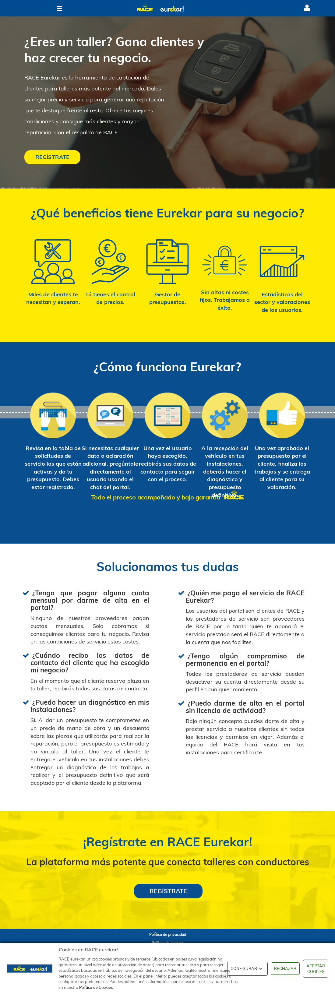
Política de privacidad (167, 934)
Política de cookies (168, 942)
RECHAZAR (285, 968)
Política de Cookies (96, 987)
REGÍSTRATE (52, 156)
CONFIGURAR (247, 968)
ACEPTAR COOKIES (315, 968)
